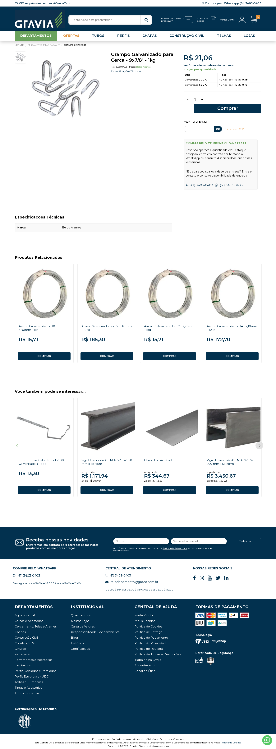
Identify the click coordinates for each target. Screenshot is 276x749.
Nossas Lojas (80, 618)
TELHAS (224, 37)
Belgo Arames (143, 68)
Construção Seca (27, 641)
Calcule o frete (195, 116)
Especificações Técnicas (127, 73)
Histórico (77, 641)
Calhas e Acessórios (29, 618)
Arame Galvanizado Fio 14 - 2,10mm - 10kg (227, 322)
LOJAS (249, 37)
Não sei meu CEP (235, 123)
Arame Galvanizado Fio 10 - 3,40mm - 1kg (39, 322)
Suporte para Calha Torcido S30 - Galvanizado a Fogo (44, 458)
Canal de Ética (145, 668)
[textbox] (110, 20)
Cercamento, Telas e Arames (36, 624)
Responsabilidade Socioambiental (95, 630)
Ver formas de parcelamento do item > (208, 66)
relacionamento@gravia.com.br (131, 579)
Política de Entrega (148, 630)
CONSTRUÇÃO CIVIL (186, 37)
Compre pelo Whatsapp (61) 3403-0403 (231, 3)
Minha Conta (144, 613)
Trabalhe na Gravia (148, 657)
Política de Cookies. (231, 740)
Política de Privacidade (175, 545)
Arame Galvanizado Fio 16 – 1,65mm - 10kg (101, 322)
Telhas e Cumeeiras (29, 680)
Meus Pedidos (145, 618)
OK (218, 123)
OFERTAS (71, 37)
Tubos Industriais (27, 691)
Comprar (234, 102)
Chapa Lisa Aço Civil (158, 456)
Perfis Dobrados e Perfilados (35, 668)
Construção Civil (26, 635)
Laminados (23, 663)
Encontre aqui (145, 663)
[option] (65, 90)
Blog (74, 635)
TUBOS (98, 37)
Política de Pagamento (151, 635)
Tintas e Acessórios (28, 685)
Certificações (80, 646)
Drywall (20, 646)
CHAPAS (149, 37)
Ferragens (22, 652)
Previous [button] (17, 442)
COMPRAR (44, 350)
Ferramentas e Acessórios (33, 657)
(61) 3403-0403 (199, 179)
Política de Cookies (148, 624)
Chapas (20, 630)
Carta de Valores (83, 624)
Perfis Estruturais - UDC (32, 674)
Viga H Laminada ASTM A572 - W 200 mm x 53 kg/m (231, 458)
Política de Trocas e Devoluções (158, 652)
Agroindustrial (25, 613)
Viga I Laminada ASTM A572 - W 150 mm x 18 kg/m (105, 458)
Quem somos (81, 613)
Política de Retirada (149, 646)
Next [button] (259, 442)
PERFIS (123, 37)
